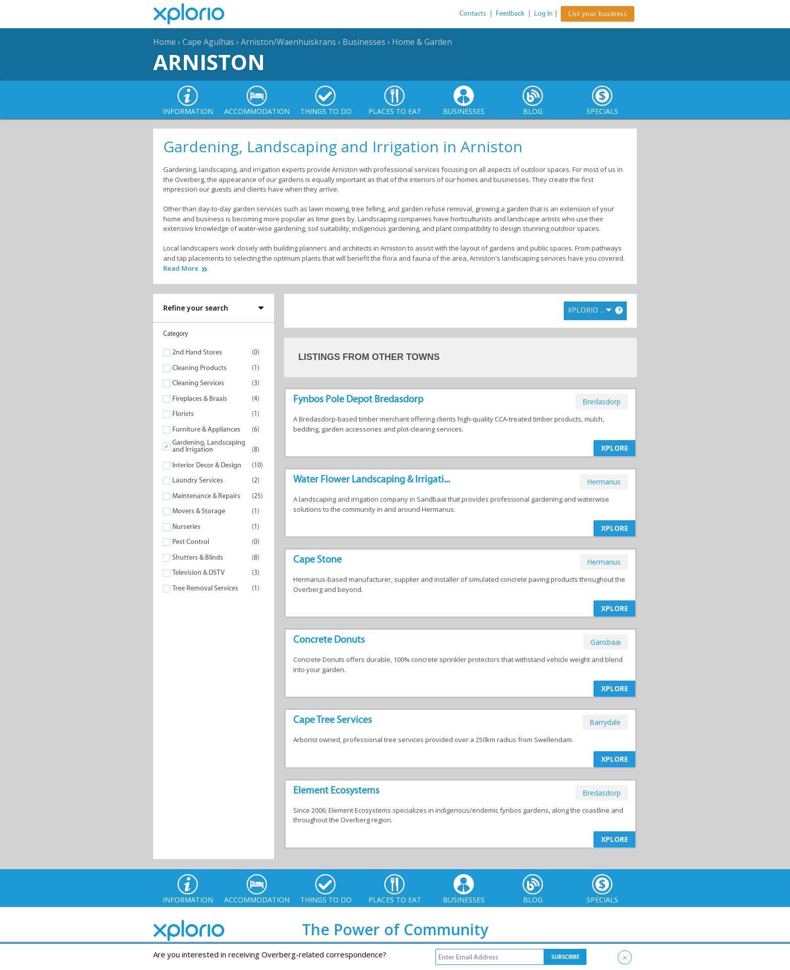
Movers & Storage (198, 511)
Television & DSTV (198, 572)
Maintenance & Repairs (206, 496)
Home (164, 41)
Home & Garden (422, 41)
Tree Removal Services (205, 588)
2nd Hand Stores (197, 352)
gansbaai (605, 642)
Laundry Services (197, 480)
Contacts (472, 13)
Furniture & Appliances (206, 429)
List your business (597, 14)
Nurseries (186, 526)
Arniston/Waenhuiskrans (288, 41)
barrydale (605, 722)
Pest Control (190, 541)
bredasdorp (601, 401)
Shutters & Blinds (197, 557)
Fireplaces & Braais (199, 398)
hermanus (604, 482)
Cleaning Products (199, 367)
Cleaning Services (198, 383)
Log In (543, 13)
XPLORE (614, 448)
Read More (181, 268)
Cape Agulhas (208, 41)
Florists (183, 413)
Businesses (364, 41)
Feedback (510, 13)
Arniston (209, 61)
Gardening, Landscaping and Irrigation (208, 446)
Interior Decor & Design (206, 465)
